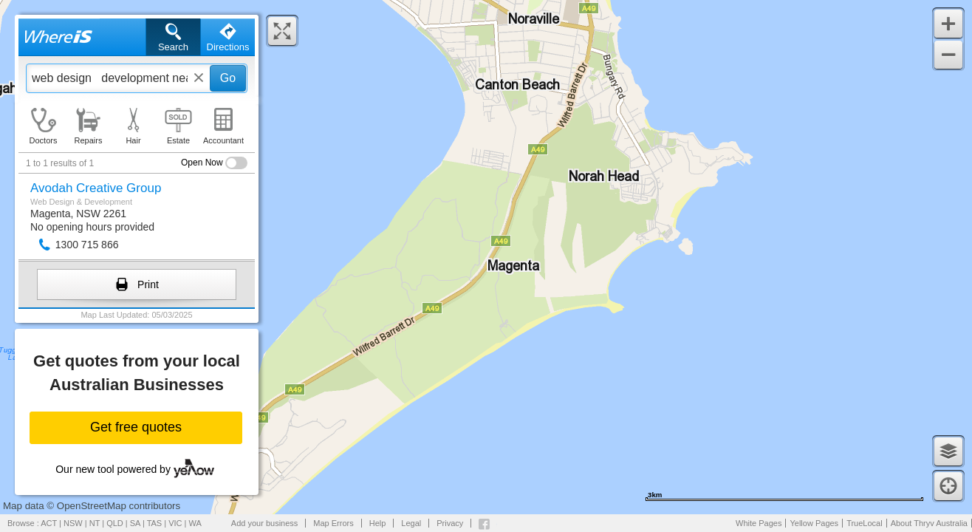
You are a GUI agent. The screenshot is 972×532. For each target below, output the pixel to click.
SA (135, 523)
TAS (154, 523)
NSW (73, 523)
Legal (411, 523)
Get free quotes (136, 427)
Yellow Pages (814, 523)
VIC (175, 523)
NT (94, 523)
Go (228, 78)
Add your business (264, 523)
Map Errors (333, 523)
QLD (114, 523)
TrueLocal (864, 523)
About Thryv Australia (929, 523)
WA (195, 523)
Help (377, 523)
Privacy (450, 523)
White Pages (758, 523)
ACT (49, 523)
